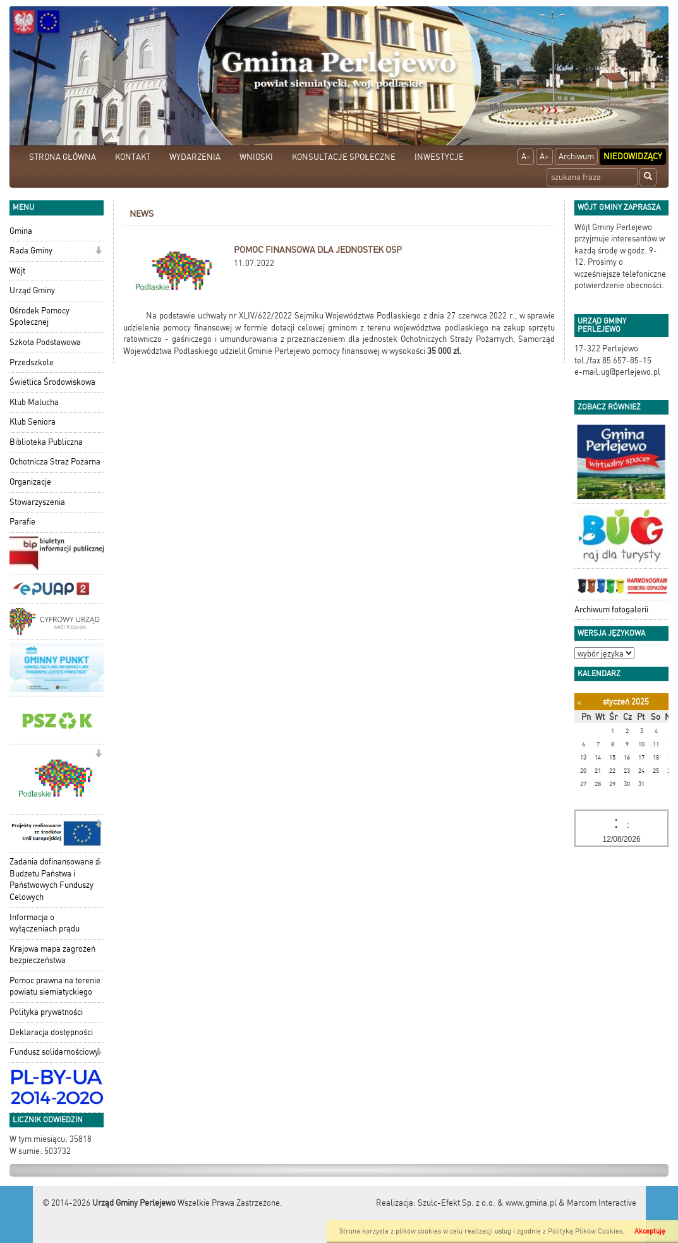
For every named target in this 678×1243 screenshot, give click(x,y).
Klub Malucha (34, 402)
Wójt (17, 271)
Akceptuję (649, 1231)
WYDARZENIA (195, 157)
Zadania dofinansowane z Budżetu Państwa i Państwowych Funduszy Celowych (54, 879)
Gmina (20, 231)
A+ (544, 156)
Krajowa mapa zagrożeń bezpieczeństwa (52, 955)
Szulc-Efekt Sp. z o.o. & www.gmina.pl (487, 1203)
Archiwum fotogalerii (611, 609)
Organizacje (30, 482)
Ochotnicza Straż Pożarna (54, 461)
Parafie (22, 521)
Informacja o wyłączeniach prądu (44, 923)
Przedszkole (31, 362)
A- (525, 156)
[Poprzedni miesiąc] (579, 702)
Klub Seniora (32, 422)
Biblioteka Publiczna (46, 442)
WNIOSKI (256, 157)
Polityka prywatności (46, 1012)
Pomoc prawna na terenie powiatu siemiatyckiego (54, 986)
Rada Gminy (30, 250)
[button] (98, 251)
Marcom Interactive (601, 1203)
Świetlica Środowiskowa (52, 382)
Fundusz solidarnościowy (54, 1052)
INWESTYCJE (439, 157)
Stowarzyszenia (37, 502)
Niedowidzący (632, 156)
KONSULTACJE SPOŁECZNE (344, 157)
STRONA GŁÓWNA (62, 157)
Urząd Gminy (32, 290)
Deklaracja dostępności (51, 1032)
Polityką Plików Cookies (585, 1231)
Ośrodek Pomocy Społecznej (39, 316)
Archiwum (576, 156)
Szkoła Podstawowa (45, 342)
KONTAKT (132, 157)
